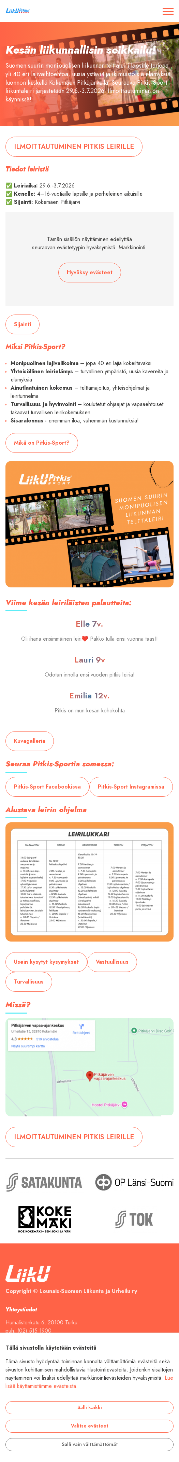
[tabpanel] (89, 74)
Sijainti (22, 324)
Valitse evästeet (89, 1426)
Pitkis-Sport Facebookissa (47, 787)
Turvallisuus (29, 982)
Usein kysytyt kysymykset (46, 962)
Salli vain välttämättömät (90, 1444)
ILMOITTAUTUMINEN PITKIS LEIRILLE (74, 146)
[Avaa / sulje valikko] (168, 11)
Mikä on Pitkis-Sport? (42, 443)
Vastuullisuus (112, 962)
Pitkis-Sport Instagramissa (131, 787)
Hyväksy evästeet (90, 272)
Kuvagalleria (29, 741)
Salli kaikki (89, 1407)
